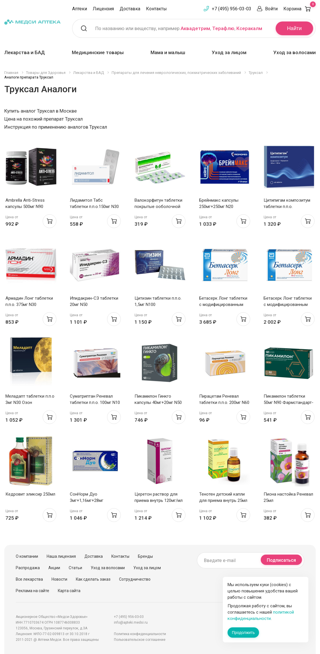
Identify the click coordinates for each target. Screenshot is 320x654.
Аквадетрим (195, 28)
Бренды (145, 556)
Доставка (130, 8)
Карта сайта (69, 590)
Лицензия (103, 8)
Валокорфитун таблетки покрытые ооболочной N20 (158, 206)
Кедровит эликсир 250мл (30, 494)
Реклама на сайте (32, 590)
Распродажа (28, 567)
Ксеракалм (249, 28)
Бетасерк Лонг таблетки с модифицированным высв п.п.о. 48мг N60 (223, 304)
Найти (294, 28)
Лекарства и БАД (24, 52)
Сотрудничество (135, 579)
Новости (59, 579)
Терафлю (223, 28)
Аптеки (79, 8)
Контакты (156, 8)
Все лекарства (29, 579)
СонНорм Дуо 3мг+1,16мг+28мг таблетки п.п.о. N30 (88, 500)
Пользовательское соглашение (139, 640)
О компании (27, 556)
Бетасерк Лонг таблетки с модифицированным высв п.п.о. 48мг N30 (288, 304)
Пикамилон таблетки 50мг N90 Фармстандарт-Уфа (288, 402)
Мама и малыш (168, 52)
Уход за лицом (229, 52)
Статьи (75, 567)
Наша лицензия (61, 556)
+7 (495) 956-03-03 (231, 8)
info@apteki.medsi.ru (131, 622)
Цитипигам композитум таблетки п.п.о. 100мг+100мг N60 (287, 206)
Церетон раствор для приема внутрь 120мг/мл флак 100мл (159, 500)
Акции (54, 567)
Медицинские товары (98, 52)
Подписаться (281, 560)
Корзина (299, 8)
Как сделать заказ (93, 579)
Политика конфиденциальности (140, 634)
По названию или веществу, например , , (178, 28)
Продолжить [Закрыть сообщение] (243, 632)
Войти (271, 8)
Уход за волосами (294, 52)
